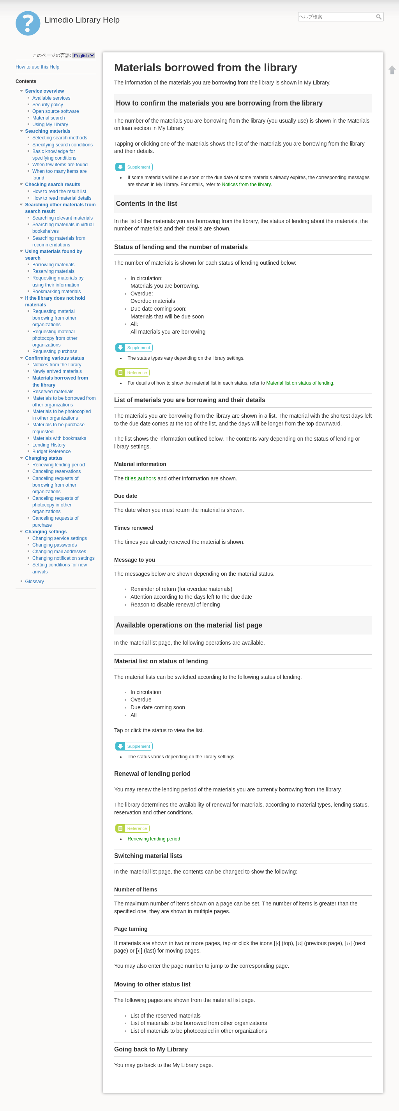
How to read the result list (59, 191)
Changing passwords (54, 545)
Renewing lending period (58, 465)
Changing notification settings (63, 558)
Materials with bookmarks (59, 438)
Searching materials (48, 131)
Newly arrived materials (57, 371)
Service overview (44, 91)
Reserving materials (53, 271)
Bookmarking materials (56, 291)
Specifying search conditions (62, 145)
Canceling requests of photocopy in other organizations (55, 505)
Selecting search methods (59, 138)
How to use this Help (37, 67)
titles (130, 478)
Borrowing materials (53, 264)
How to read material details (62, 198)
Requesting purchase (55, 351)
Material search (48, 118)
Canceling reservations (56, 471)
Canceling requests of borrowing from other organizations (55, 485)
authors (147, 478)
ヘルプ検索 (379, 16)
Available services (51, 98)
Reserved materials (53, 391)
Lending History (48, 445)
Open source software (55, 111)
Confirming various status (55, 358)
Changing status (44, 458)
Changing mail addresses (59, 551)
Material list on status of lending (299, 383)
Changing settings (46, 531)
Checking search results (53, 184)
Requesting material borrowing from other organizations (54, 318)
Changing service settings (59, 538)
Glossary (34, 581)
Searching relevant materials (62, 218)
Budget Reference (51, 451)
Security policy (47, 104)
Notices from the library (56, 364)
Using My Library (50, 124)
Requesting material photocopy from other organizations (55, 338)
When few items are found (60, 164)
